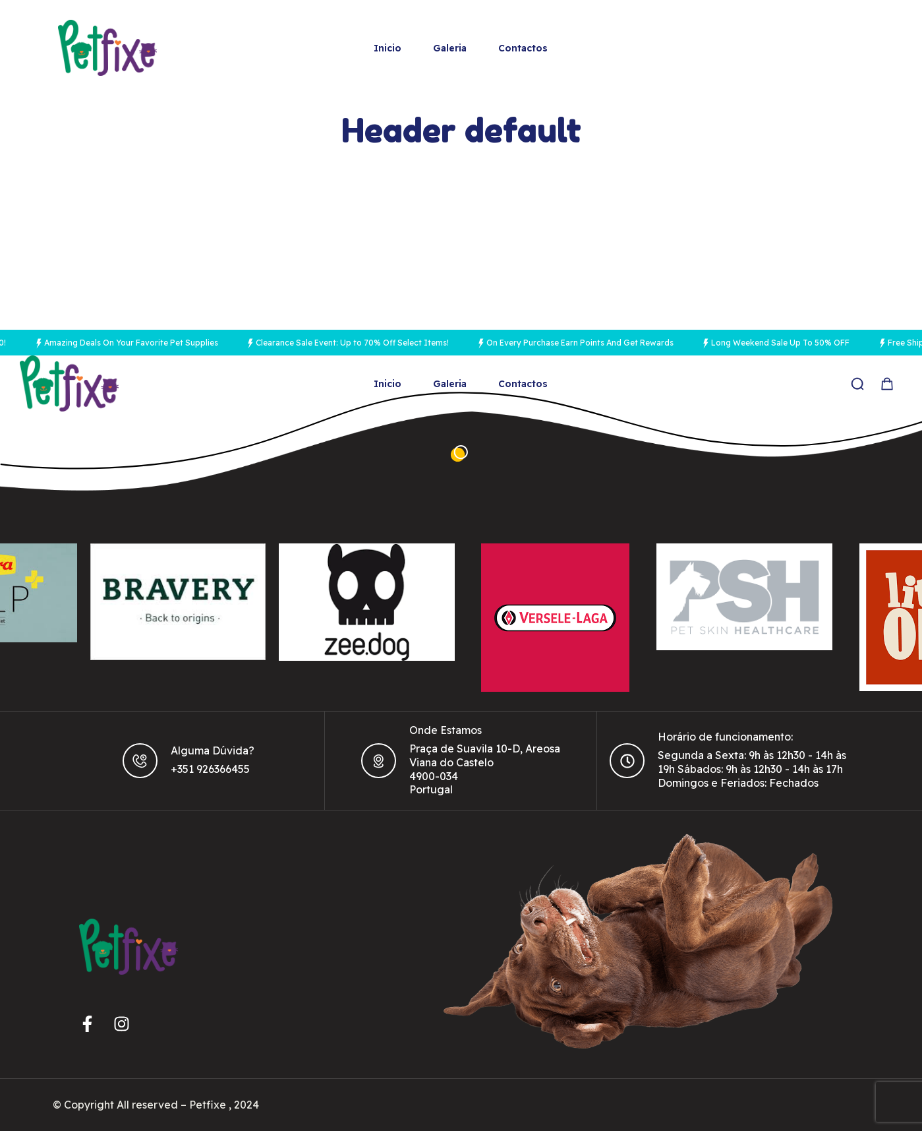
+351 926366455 (210, 769)
